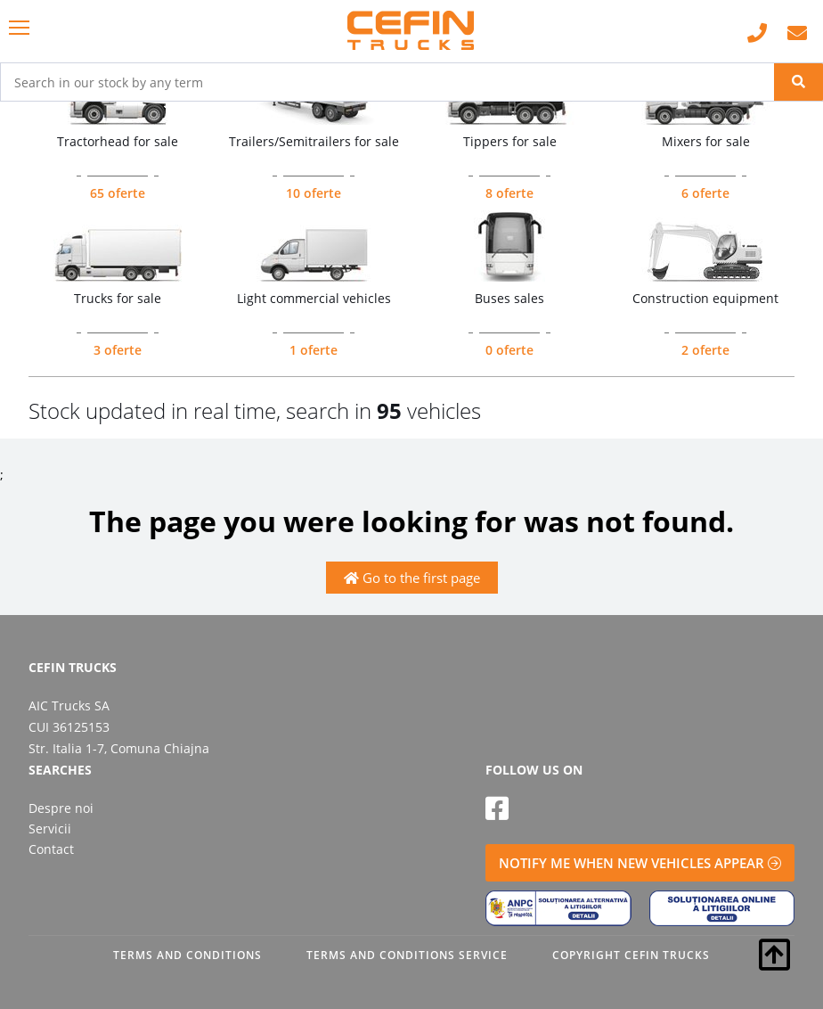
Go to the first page (412, 578)
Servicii (50, 828)
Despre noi (61, 808)
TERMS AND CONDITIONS (187, 955)
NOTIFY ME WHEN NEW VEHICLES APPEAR (640, 863)
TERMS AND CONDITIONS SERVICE (407, 955)
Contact (51, 849)
